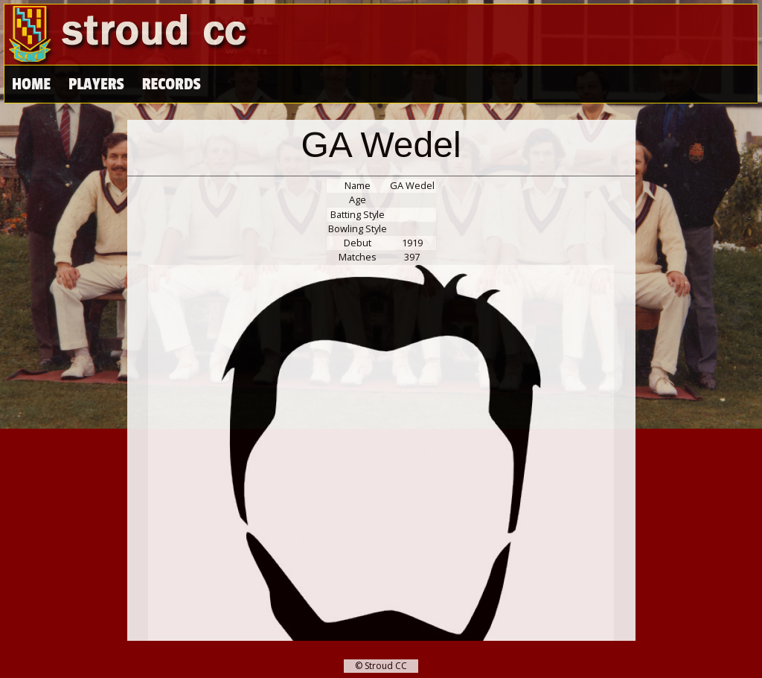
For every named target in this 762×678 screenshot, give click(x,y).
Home (31, 85)
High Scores (184, 85)
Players (96, 85)
